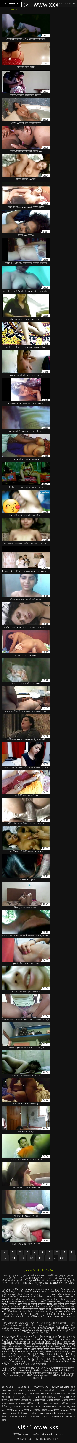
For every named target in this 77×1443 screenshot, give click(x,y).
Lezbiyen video (47, 1434)
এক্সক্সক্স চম (26, 1400)
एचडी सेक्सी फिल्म (63, 1328)
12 (22, 1257)
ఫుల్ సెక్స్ (38, 1330)
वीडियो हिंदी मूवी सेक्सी (61, 1375)
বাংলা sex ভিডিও (32, 1410)
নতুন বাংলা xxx (16, 1406)
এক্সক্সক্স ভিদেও (68, 1400)
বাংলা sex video (15, 1410)
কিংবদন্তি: (14, 10)
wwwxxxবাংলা (8, 1393)
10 (4, 1257)
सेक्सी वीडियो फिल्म (41, 1370)
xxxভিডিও (52, 1397)
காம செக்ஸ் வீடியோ (12, 1328)
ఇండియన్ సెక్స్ (56, 1282)
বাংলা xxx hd (36, 1416)
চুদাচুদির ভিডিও (51, 1278)
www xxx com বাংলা (43, 1387)
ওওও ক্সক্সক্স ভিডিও (24, 1403)
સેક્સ (13, 1330)
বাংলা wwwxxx (24, 1413)
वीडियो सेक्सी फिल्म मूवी (23, 1370)
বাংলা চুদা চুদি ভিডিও (26, 1275)
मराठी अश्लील (18, 1325)
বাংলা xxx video (47, 1328)
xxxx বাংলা (31, 1397)
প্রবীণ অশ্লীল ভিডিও (33, 1325)
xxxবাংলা (42, 1397)
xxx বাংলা (61, 1393)
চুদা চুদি (62, 1275)
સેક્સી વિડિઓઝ (35, 1278)
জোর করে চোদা (32, 1323)
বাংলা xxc (13, 1416)
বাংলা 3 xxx (29, 1406)
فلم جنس (59, 1434)
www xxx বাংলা (10, 1390)
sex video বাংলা (9, 1387)
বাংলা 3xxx (51, 1406)
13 (31, 1257)
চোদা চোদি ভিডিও (41, 1332)
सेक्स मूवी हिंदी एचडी (51, 1330)
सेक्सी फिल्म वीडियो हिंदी (42, 1375)
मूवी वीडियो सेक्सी (19, 1373)
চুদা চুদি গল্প (61, 1323)
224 (62, 1257)
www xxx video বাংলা (64, 1387)
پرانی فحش (68, 1325)
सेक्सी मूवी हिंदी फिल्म (32, 1280)
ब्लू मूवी (33, 1282)
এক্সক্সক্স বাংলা (39, 1400)
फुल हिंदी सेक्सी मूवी (26, 1368)
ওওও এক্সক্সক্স (8, 1403)
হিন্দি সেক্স (45, 1280)
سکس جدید (34, 1434)
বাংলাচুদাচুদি (57, 1280)
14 (40, 1257)
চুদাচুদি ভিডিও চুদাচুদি (52, 1325)
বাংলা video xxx (61, 1410)
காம (71, 1373)
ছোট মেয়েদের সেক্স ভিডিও (47, 1403)
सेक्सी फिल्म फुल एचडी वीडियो (20, 1375)
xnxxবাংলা (20, 1393)
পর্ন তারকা (63, 1373)
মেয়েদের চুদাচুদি (10, 1368)
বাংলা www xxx (21, 1434)
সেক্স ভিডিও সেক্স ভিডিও (13, 1323)
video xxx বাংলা (25, 1387)
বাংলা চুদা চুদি (10, 1275)
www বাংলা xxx (51, 1390)
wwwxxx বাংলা (67, 1390)
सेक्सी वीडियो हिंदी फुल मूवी (63, 1368)
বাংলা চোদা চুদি (20, 1278)
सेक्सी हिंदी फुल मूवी (48, 1323)
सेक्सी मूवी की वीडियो (50, 1373)
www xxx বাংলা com (30, 1390)
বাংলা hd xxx (63, 1406)
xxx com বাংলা (33, 1393)
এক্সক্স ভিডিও (14, 1400)
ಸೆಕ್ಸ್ (6, 1375)
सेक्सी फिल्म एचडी (34, 1373)
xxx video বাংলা (48, 1393)
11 (13, 1257)
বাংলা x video (50, 1413)
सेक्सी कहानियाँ (7, 1370)
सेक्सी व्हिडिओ (63, 1370)
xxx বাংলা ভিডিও (16, 1397)
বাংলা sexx (47, 1410)
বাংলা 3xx (40, 1406)
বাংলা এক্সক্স (8, 1282)
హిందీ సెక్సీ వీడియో (25, 1330)
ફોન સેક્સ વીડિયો (31, 1328)
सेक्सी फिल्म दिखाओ (22, 1282)
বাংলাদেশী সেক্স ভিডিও (47, 1275)
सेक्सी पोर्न (53, 1370)
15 (49, 1257)
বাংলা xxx (23, 1416)
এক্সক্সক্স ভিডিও (53, 1400)
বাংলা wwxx (37, 1413)
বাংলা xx (62, 1413)
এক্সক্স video (43, 1282)
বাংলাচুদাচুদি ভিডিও (43, 1368)
